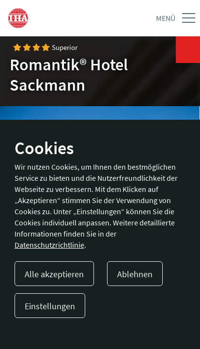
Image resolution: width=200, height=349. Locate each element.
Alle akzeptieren (54, 274)
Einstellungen (50, 306)
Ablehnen (135, 274)
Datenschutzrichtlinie (49, 245)
